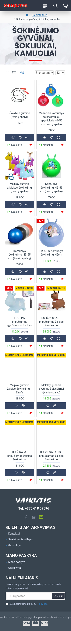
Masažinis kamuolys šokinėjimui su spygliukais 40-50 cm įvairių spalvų (51, 118)
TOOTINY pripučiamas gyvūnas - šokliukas (19, 321)
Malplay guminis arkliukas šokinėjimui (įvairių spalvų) (19, 187)
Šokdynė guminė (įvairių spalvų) (19, 115)
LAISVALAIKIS (40, 15)
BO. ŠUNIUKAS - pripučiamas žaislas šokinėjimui (51, 321)
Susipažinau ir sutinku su (27, 604)
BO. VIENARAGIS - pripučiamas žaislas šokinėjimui (51, 455)
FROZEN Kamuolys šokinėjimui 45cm (51, 252)
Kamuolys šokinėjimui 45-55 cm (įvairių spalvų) (51, 187)
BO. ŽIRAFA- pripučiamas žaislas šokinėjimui (19, 455)
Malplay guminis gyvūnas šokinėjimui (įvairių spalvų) (51, 388)
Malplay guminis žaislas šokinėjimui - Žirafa (19, 388)
